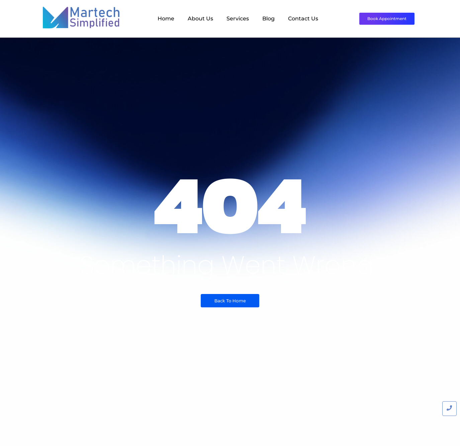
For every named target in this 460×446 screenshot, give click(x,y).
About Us (200, 18)
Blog (268, 18)
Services (237, 18)
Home (166, 18)
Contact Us (303, 18)
